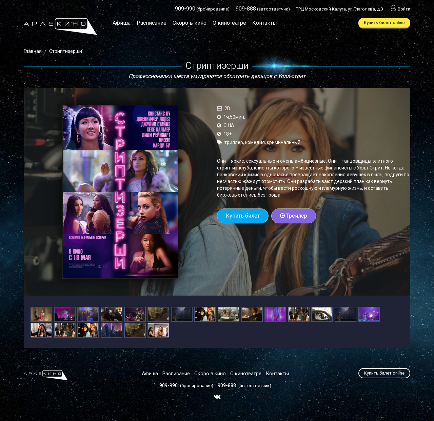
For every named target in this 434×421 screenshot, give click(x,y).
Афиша (122, 23)
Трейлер (293, 216)
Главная (33, 51)
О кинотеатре (229, 23)
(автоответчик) (263, 9)
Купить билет (243, 216)
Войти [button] (399, 9)
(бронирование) (202, 9)
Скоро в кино (189, 23)
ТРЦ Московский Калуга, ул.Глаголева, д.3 (339, 9)
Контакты (264, 23)
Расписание (151, 23)
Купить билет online (384, 22)
